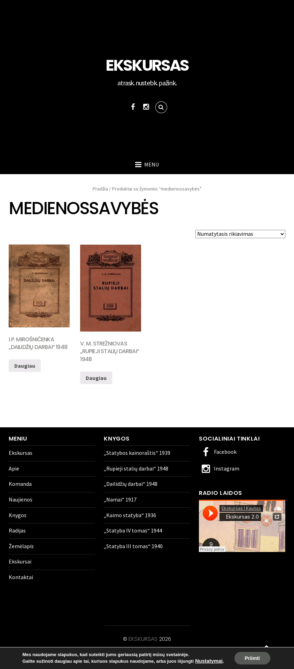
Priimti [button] (252, 658)
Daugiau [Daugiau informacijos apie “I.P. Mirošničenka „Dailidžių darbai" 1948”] (24, 365)
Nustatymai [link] (209, 661)
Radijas (17, 530)
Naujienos (20, 499)
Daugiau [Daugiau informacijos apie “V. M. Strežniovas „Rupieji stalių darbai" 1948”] (96, 377)
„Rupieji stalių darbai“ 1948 (136, 468)
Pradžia (100, 189)
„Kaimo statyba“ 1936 (130, 515)
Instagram (219, 468)
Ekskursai (20, 561)
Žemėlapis (21, 546)
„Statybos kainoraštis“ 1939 (137, 452)
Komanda (20, 483)
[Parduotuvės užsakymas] (240, 234)
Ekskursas (20, 452)
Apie (14, 468)
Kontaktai (21, 577)
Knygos (17, 515)
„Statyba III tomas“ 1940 (133, 546)
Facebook (218, 451)
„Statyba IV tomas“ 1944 (133, 530)
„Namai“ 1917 (120, 499)
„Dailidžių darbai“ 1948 (130, 483)
